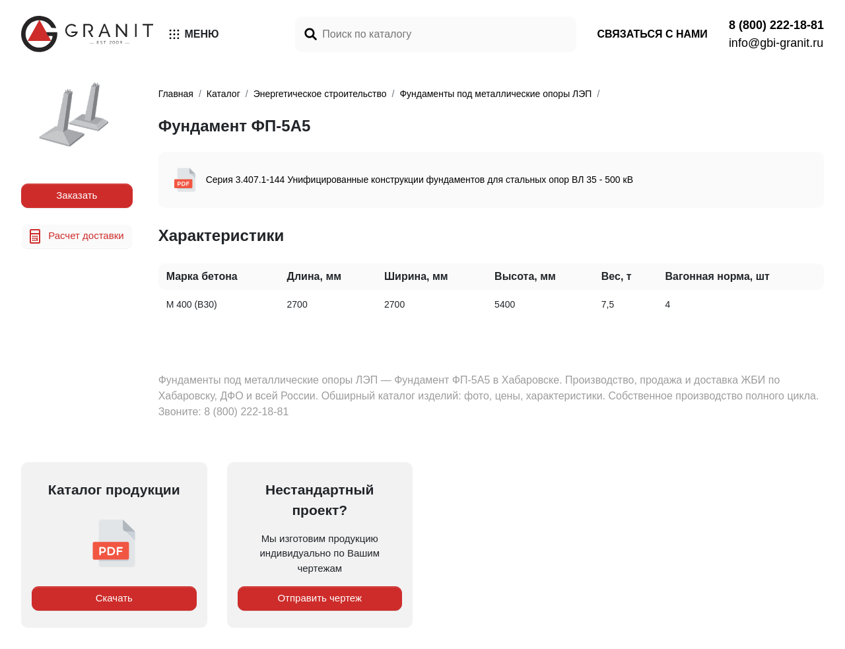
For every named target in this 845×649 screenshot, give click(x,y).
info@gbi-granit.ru (776, 43)
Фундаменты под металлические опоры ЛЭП (495, 93)
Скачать (114, 597)
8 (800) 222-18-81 (776, 25)
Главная (175, 93)
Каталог (223, 93)
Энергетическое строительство (320, 93)
